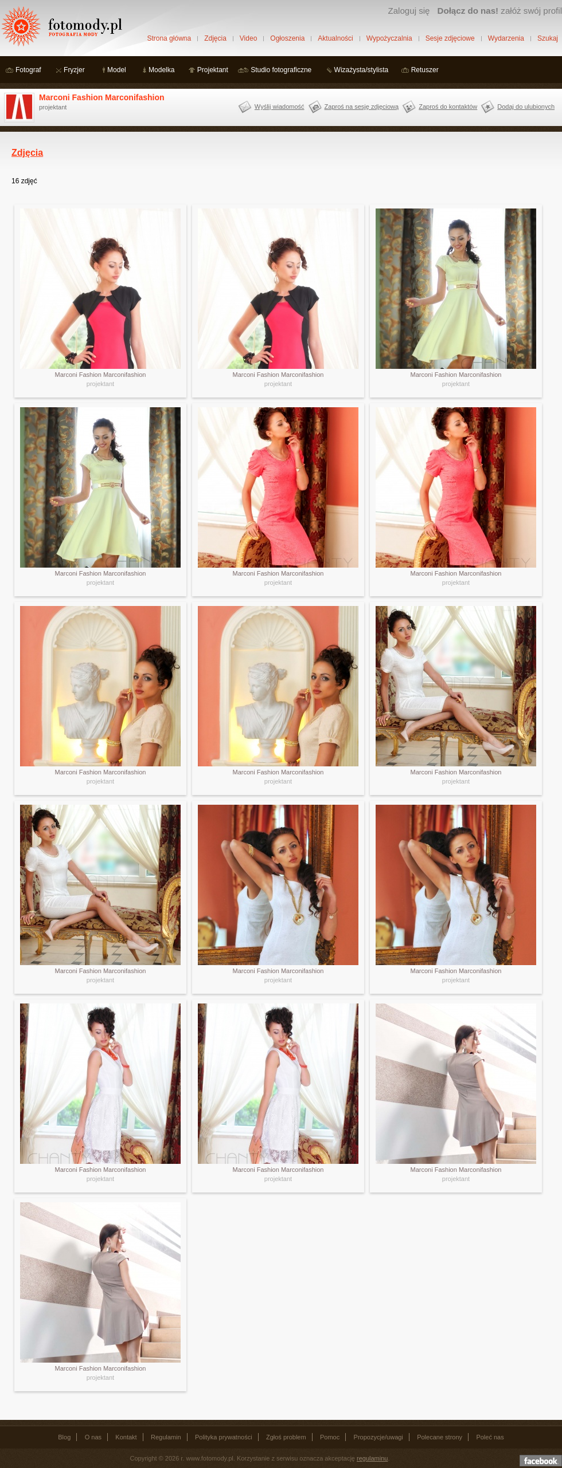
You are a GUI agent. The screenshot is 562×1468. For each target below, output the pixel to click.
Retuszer (425, 70)
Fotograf (28, 70)
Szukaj (547, 38)
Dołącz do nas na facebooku (541, 1460)
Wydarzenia (506, 38)
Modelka (161, 70)
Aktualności (335, 38)
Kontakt (125, 1437)
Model (116, 70)
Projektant (212, 70)
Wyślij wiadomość (280, 106)
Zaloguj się (409, 10)
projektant (100, 383)
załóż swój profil (500, 10)
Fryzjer (74, 70)
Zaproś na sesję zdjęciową (362, 106)
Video (248, 38)
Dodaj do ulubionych (526, 106)
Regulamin (166, 1437)
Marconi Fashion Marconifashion (102, 97)
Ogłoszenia (287, 38)
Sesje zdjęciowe (450, 38)
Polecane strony (439, 1437)
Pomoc (329, 1437)
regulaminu (372, 1458)
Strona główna (169, 38)
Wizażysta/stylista (361, 70)
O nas (93, 1437)
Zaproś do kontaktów (448, 106)
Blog (64, 1437)
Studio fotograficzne (281, 70)
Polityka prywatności (223, 1437)
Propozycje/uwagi (378, 1437)
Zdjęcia (215, 38)
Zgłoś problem (286, 1437)
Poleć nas (490, 1437)
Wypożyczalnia (389, 38)
